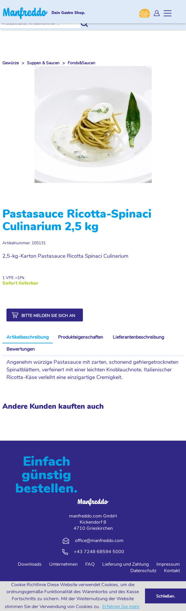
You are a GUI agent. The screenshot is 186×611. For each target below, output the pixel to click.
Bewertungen (20, 349)
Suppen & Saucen (43, 63)
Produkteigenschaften (80, 337)
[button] (44, 315)
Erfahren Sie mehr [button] (121, 606)
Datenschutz (143, 570)
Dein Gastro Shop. (68, 13)
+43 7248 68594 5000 (99, 551)
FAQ (90, 564)
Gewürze (10, 63)
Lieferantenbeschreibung (138, 337)
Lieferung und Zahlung (125, 564)
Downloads (30, 564)
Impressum (168, 564)
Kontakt (172, 570)
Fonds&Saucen (81, 63)
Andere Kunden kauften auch (53, 406)
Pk (22, 278)
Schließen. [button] (165, 596)
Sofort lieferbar (20, 283)
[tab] (27, 337)
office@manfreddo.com (99, 540)
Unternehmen (63, 564)
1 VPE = (9, 278)
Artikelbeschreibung (27, 337)
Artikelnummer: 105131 (24, 243)
